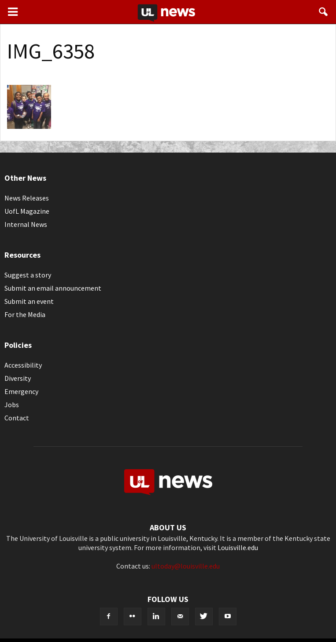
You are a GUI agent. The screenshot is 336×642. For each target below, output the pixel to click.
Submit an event (29, 301)
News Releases (26, 197)
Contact (16, 417)
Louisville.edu (238, 547)
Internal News (25, 224)
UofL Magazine (26, 211)
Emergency (21, 391)
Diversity (17, 378)
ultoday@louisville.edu (185, 566)
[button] (323, 12)
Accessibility (23, 365)
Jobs (11, 404)
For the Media (24, 314)
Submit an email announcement (52, 288)
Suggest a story (27, 274)
